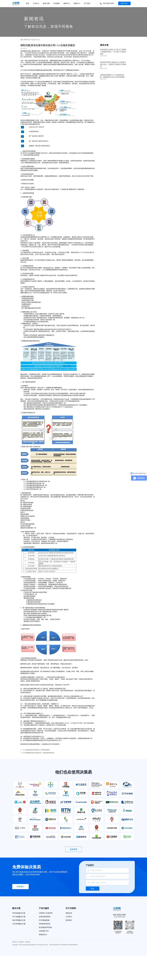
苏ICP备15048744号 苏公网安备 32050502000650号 (63, 944)
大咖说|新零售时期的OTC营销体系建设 (37, 750)
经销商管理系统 (44, 924)
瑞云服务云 (21, 942)
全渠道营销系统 (44, 917)
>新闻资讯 (26, 39)
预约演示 (124, 3)
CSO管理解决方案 (19, 924)
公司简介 (69, 917)
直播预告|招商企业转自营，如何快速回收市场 (39, 753)
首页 (27, 5)
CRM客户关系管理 (45, 913)
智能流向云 (43, 934)
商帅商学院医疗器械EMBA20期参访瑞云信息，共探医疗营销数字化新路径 (113, 64)
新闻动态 (69, 913)
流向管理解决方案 (18, 920)
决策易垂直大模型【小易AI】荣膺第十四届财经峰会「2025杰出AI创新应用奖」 (113, 52)
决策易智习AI (44, 931)
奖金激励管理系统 (45, 927)
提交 (92, 889)
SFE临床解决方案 (18, 913)
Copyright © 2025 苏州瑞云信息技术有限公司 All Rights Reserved (30, 944)
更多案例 (73, 849)
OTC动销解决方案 (19, 917)
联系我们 (20, 887)
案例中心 (66, 5)
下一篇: (22, 753)
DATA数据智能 (44, 920)
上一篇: (22, 750)
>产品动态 (33, 39)
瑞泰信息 (14, 942)
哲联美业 (27, 942)
